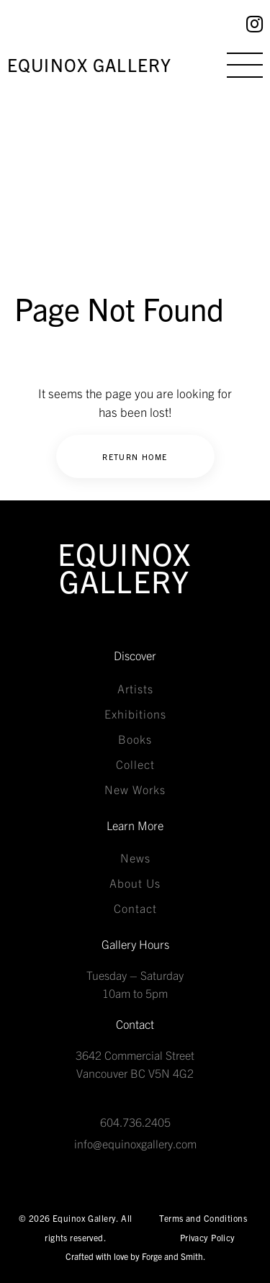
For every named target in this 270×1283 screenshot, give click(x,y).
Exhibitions (135, 713)
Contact (135, 908)
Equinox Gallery (89, 64)
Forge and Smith (172, 1256)
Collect (135, 764)
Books (135, 738)
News (135, 857)
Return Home (134, 456)
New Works (135, 789)
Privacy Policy (207, 1237)
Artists (135, 688)
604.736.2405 (135, 1122)
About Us (135, 882)
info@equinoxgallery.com (135, 1143)
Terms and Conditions (203, 1217)
